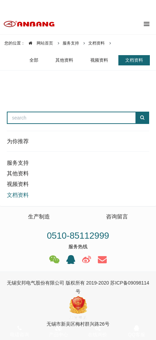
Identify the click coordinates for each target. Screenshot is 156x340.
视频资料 (99, 60)
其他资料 (64, 60)
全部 (33, 60)
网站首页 (39, 43)
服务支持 (71, 43)
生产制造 (39, 216)
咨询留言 (117, 216)
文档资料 (96, 43)
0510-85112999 (78, 235)
